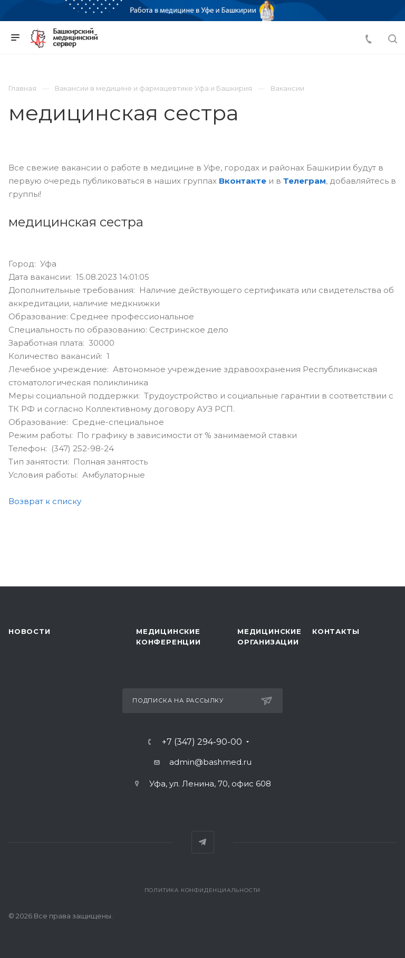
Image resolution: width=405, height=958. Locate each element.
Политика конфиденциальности (202, 890)
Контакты (335, 631)
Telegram (202, 842)
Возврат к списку (44, 501)
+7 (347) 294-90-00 (202, 742)
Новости (29, 631)
